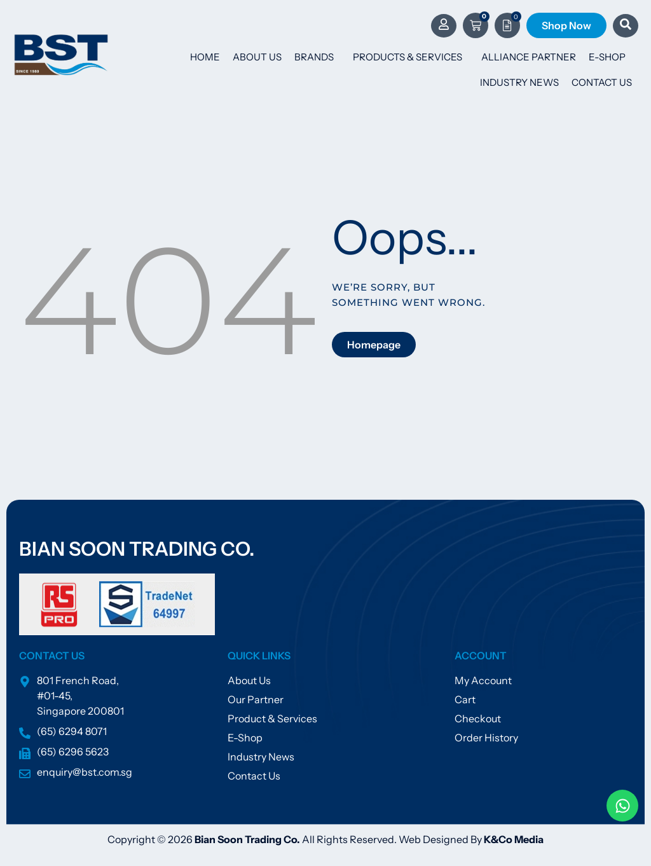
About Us (257, 57)
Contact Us (602, 82)
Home (205, 57)
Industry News (519, 82)
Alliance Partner (528, 57)
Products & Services (411, 57)
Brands (317, 57)
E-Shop (607, 57)
